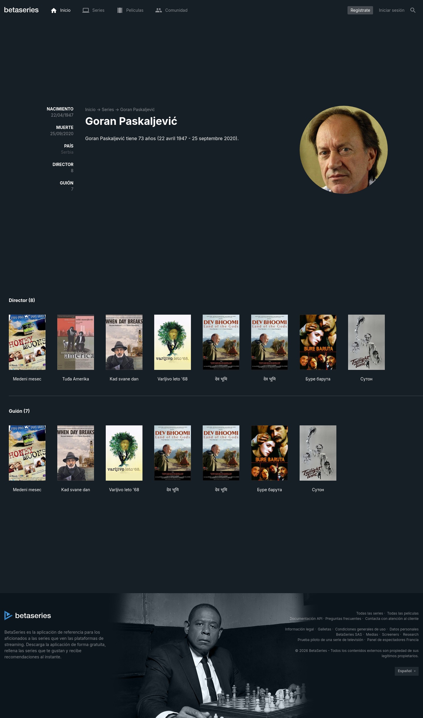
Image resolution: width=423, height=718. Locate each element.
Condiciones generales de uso (360, 629)
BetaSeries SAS (349, 634)
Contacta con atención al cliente (392, 618)
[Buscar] (413, 10)
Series (108, 109)
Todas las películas (403, 613)
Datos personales (404, 629)
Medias (372, 634)
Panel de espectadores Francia (393, 640)
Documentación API (306, 618)
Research (411, 634)
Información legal (299, 629)
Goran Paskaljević (137, 109)
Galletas (324, 629)
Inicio (90, 109)
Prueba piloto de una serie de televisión (330, 640)
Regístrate (360, 10)
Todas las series (369, 613)
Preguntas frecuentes (343, 618)
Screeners (390, 634)
